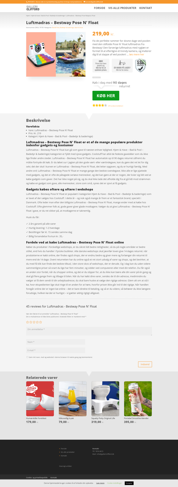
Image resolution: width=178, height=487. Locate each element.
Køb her (106, 95)
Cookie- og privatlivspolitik (36, 477)
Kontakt (145, 8)
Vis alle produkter (122, 8)
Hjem (28, 16)
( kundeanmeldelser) (115, 106)
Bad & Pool (45, 16)
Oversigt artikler (65, 466)
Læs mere (100, 483)
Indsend (145, 364)
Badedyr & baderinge (57, 16)
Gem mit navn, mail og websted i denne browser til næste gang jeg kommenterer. (61, 357)
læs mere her (136, 54)
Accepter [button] (129, 483)
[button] (82, 36)
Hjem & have (35, 16)
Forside (99, 8)
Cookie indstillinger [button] (114, 483)
